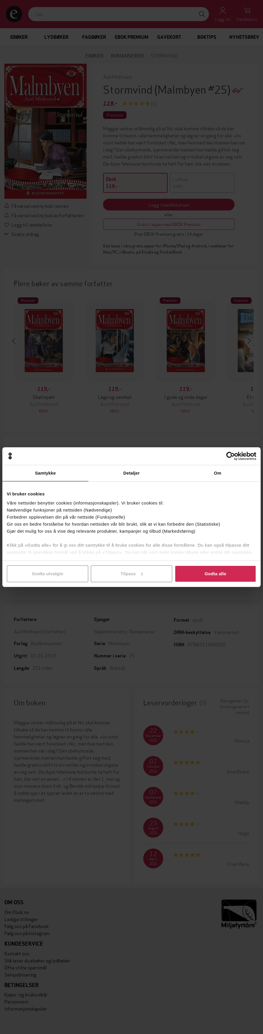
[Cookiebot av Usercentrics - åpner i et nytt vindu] (230, 456)
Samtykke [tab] (45, 472)
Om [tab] (217, 472)
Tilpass (132, 573)
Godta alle (215, 573)
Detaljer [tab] (131, 472)
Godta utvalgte (47, 573)
